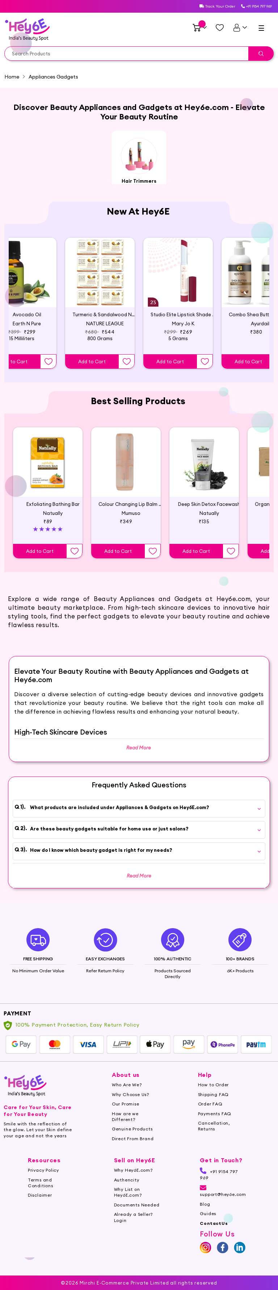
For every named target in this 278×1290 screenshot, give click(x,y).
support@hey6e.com (223, 1200)
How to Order (213, 1094)
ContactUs (214, 1232)
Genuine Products (132, 1138)
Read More (139, 876)
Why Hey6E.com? (133, 1179)
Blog (205, 1213)
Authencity (126, 1189)
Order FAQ (210, 1113)
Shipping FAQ (213, 1104)
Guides (208, 1223)
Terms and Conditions (40, 1191)
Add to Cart (92, 361)
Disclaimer (40, 1204)
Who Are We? (127, 1094)
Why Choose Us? (130, 1104)
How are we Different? (125, 1125)
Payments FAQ (215, 1122)
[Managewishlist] (220, 27)
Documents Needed (137, 1214)
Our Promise (125, 1113)
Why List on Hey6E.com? (128, 1201)
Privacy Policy (43, 1179)
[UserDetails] (240, 27)
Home (11, 76)
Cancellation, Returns (214, 1135)
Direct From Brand (133, 1147)
